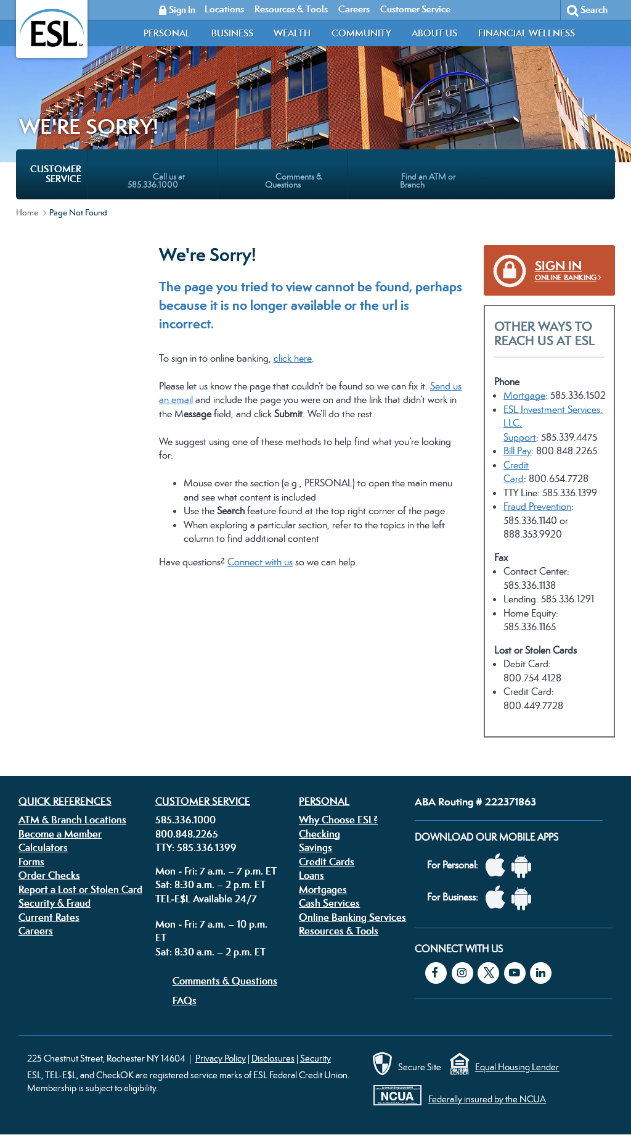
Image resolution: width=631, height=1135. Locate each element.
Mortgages (323, 889)
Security (315, 1058)
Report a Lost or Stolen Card (80, 889)
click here (293, 358)
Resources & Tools (338, 931)
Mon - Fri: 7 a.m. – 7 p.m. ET (216, 871)
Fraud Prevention (537, 506)
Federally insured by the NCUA (487, 1099)
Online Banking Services (352, 917)
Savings (315, 847)
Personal (167, 33)
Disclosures (273, 1058)
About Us (434, 33)
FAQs (185, 1000)
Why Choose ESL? (338, 819)
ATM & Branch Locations (72, 819)
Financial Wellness (526, 33)
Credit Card (516, 472)
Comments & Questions (225, 980)
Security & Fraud (54, 903)
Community (361, 33)
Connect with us (260, 561)
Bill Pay (517, 450)
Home (27, 212)
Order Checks (49, 875)
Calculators (43, 847)
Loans (311, 875)
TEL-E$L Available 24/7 (206, 898)
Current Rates (48, 917)
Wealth (292, 33)
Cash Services (329, 903)
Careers (35, 931)
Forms (31, 861)
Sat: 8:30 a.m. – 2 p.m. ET (210, 884)
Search (594, 9)
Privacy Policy (220, 1058)
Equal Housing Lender (517, 1067)
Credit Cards (326, 861)
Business (232, 33)
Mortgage (524, 395)
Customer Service (202, 801)
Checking (319, 834)
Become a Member (60, 834)
